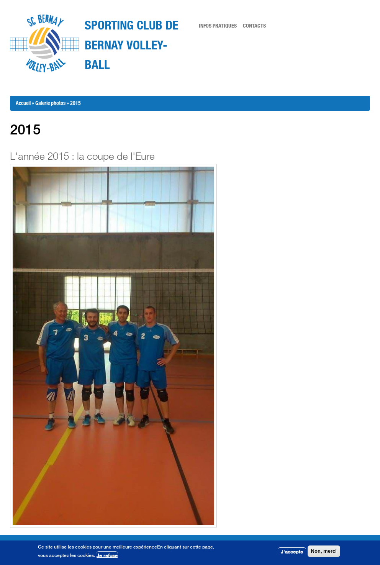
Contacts (254, 25)
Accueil (23, 103)
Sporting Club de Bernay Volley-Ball (131, 44)
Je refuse (107, 556)
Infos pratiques (218, 25)
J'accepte (292, 552)
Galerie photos (50, 103)
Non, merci (324, 551)
